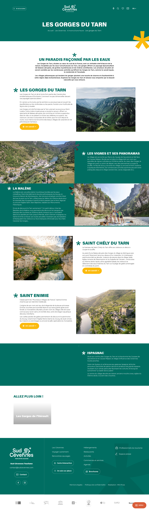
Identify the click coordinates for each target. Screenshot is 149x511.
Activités (87, 456)
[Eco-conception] (113, 8)
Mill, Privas (121, 485)
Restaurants (89, 452)
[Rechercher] (118, 8)
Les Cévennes (58, 448)
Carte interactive (63, 463)
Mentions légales (76, 485)
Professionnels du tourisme (128, 448)
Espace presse (123, 454)
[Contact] (128, 8)
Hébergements (90, 448)
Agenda (87, 465)
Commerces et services (93, 460)
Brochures (92, 472)
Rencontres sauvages (61, 456)
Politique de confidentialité (95, 485)
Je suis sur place (19, 8)
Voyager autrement (60, 452)
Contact (21, 475)
